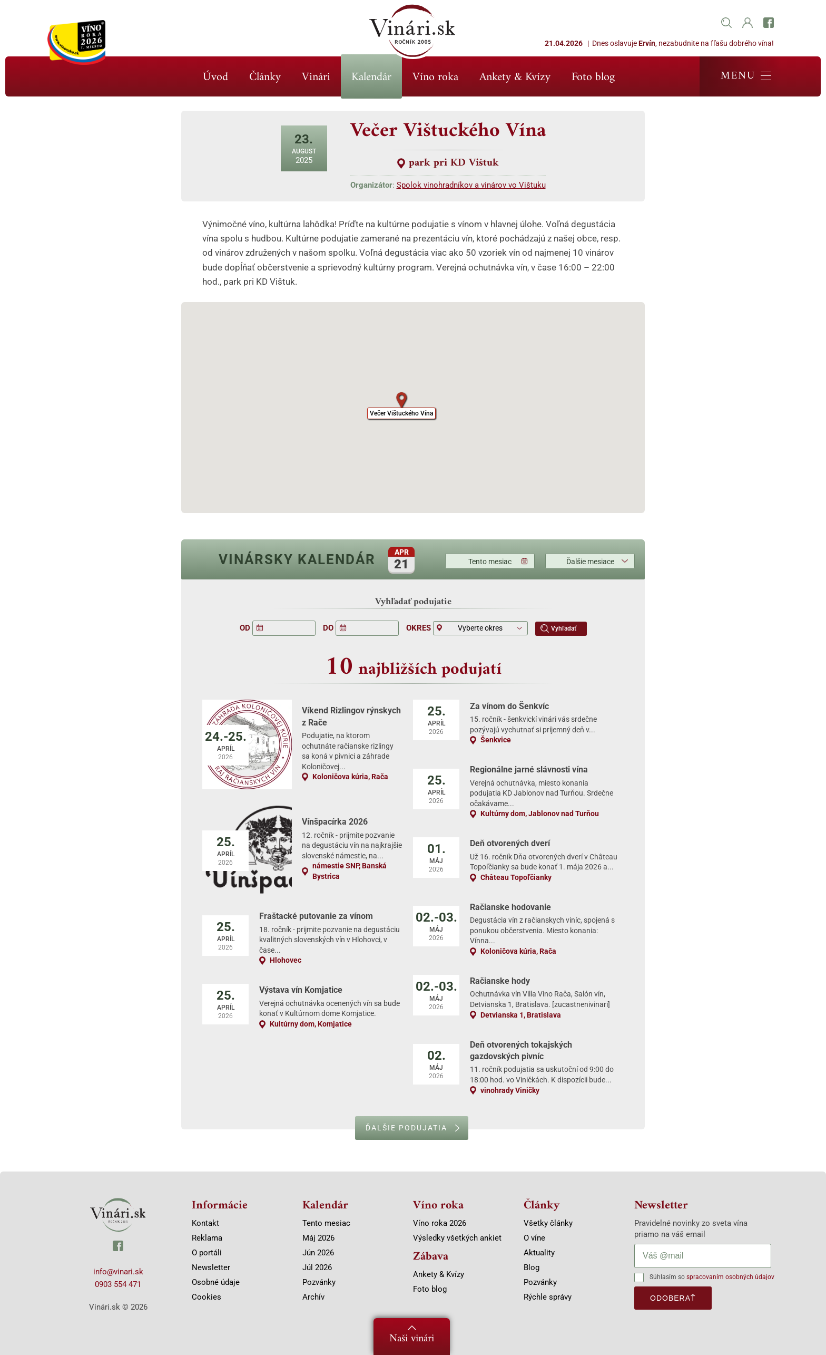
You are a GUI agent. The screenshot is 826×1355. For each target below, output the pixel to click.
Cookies (206, 1297)
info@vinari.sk (118, 1271)
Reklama (207, 1238)
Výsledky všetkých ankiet (457, 1238)
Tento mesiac (490, 561)
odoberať (673, 1298)
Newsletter (211, 1267)
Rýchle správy (548, 1297)
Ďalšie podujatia (406, 1128)
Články (265, 77)
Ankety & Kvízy (514, 77)
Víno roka (435, 77)
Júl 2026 (317, 1267)
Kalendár (371, 77)
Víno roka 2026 (439, 1223)
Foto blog (593, 77)
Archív (313, 1297)
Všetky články (548, 1223)
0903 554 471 (118, 1284)
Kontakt (205, 1223)
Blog (531, 1267)
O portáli (207, 1252)
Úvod (215, 77)
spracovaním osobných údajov (730, 1277)
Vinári (316, 77)
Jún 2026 (318, 1252)
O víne (534, 1238)
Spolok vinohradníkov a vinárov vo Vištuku (471, 185)
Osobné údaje (216, 1282)
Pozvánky (319, 1282)
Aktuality (539, 1252)
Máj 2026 (318, 1238)
